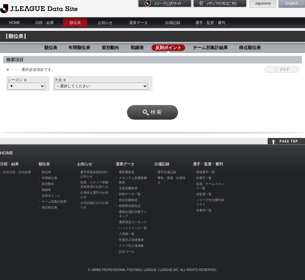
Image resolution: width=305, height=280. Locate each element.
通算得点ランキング (133, 222)
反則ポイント (168, 47)
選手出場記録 (166, 172)
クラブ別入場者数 (131, 245)
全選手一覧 (204, 178)
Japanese (263, 3)
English (292, 3)
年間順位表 (79, 47)
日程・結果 (44, 23)
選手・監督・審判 (210, 23)
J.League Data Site (38, 8)
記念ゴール (126, 251)
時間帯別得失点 (130, 206)
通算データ (138, 23)
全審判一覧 (204, 210)
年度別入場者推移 (131, 239)
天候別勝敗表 (128, 188)
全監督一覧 (204, 194)
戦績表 (137, 47)
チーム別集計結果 (210, 47)
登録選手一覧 (205, 172)
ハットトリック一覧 (133, 228)
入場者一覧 (126, 234)
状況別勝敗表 (128, 200)
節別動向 (110, 47)
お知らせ (105, 23)
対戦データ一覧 (130, 194)
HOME (14, 23)
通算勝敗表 (126, 172)
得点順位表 (250, 47)
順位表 (75, 23)
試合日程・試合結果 (17, 172)
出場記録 (172, 23)
